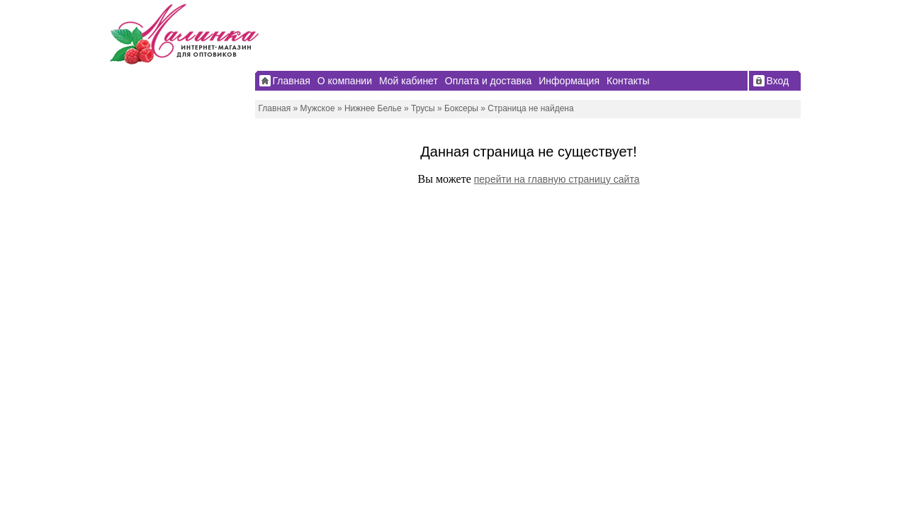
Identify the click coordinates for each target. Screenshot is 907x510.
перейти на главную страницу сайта (557, 179)
